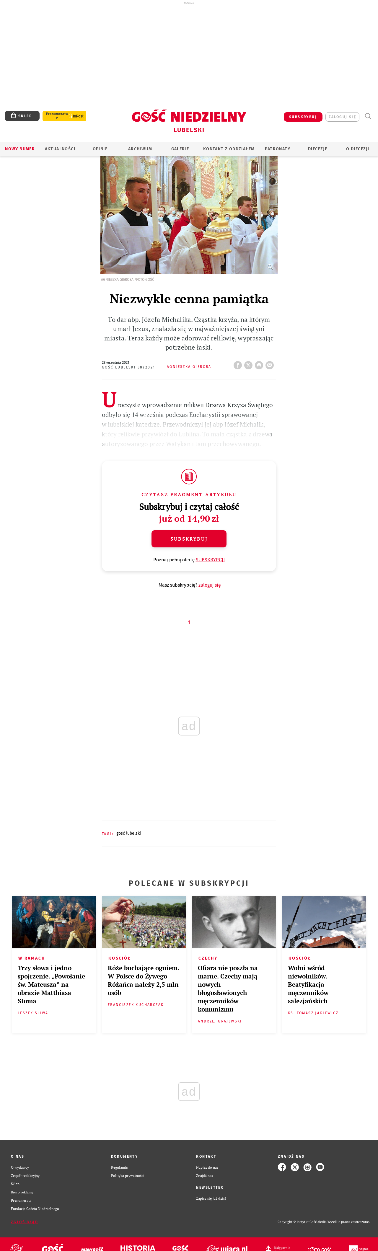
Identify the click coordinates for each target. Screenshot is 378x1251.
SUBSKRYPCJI (210, 559)
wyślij (270, 363)
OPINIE (100, 148)
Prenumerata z (57, 116)
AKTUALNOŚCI (60, 148)
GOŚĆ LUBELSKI (128, 833)
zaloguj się (342, 117)
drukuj (260, 363)
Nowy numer (20, 148)
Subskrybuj (189, 539)
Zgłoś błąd (24, 1222)
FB (239, 363)
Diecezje (317, 148)
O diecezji (357, 148)
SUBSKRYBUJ (303, 117)
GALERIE (180, 148)
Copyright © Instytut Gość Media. (303, 1222)
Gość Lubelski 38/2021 (128, 367)
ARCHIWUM (140, 148)
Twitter (249, 363)
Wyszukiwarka (367, 116)
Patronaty (277, 148)
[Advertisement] (189, 46)
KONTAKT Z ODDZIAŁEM (229, 148)
